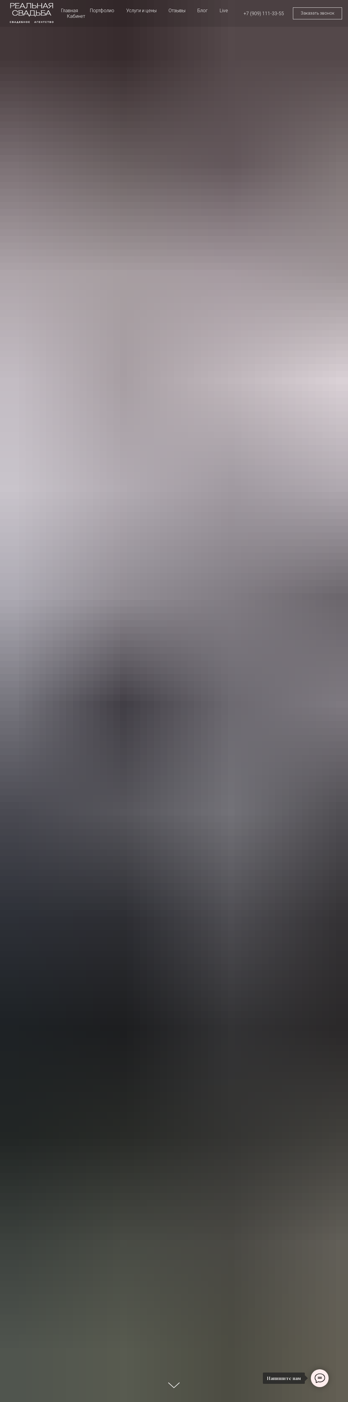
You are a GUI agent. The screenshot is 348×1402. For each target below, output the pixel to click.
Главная (69, 10)
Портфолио (102, 10)
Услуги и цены (141, 10)
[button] (317, 13)
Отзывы (176, 10)
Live (224, 10)
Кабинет (76, 16)
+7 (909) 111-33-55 (264, 13)
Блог (202, 10)
